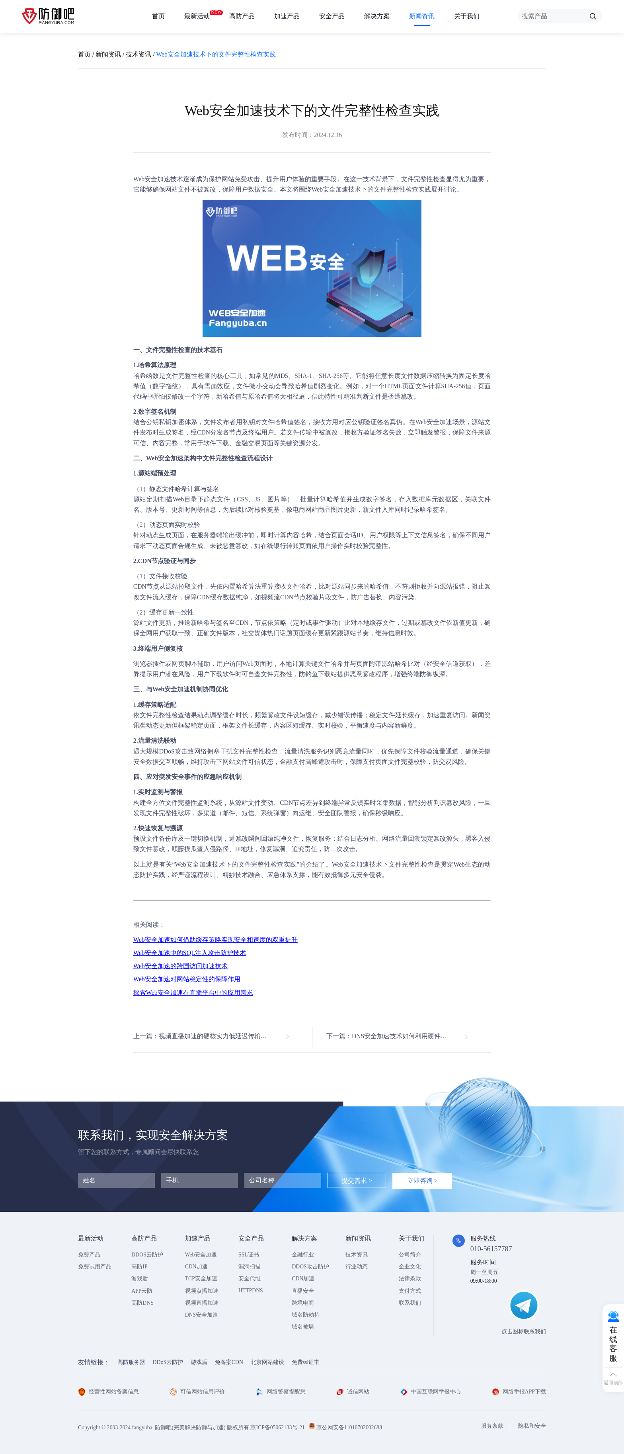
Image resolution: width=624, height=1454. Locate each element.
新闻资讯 (422, 16)
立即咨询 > (422, 1180)
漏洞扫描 (249, 1267)
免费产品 (89, 1255)
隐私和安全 (532, 1426)
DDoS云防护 (168, 1362)
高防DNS (142, 1303)
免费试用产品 (94, 1267)
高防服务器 (131, 1362)
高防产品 (242, 16)
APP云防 (141, 1291)
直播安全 (303, 1291)
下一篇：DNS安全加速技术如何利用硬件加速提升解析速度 (397, 1036)
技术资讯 (138, 54)
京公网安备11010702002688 (349, 1428)
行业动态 (356, 1267)
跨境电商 (303, 1303)
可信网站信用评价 (197, 1392)
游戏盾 (139, 1279)
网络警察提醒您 (281, 1392)
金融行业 (303, 1255)
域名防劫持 (306, 1315)
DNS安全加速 (201, 1315)
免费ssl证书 (306, 1362)
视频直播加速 (201, 1303)
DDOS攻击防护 (310, 1267)
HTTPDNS (250, 1291)
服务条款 (492, 1426)
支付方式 (410, 1291)
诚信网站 (352, 1392)
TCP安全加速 (201, 1279)
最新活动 (197, 15)
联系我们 (410, 1303)
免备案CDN (229, 1362)
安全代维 (249, 1279)
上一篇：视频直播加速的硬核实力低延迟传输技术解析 (209, 1036)
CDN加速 (196, 1267)
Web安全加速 (151, 179)
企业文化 (410, 1267)
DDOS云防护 (147, 1255)
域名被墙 (303, 1327)
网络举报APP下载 (519, 1392)
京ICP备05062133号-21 (277, 1428)
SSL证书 (248, 1255)
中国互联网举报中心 (430, 1392)
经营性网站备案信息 (108, 1392)
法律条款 (410, 1279)
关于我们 (467, 16)
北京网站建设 (267, 1362)
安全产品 (332, 16)
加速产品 (287, 16)
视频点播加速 (201, 1291)
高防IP (139, 1267)
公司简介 (410, 1255)
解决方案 (377, 16)
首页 (158, 16)
